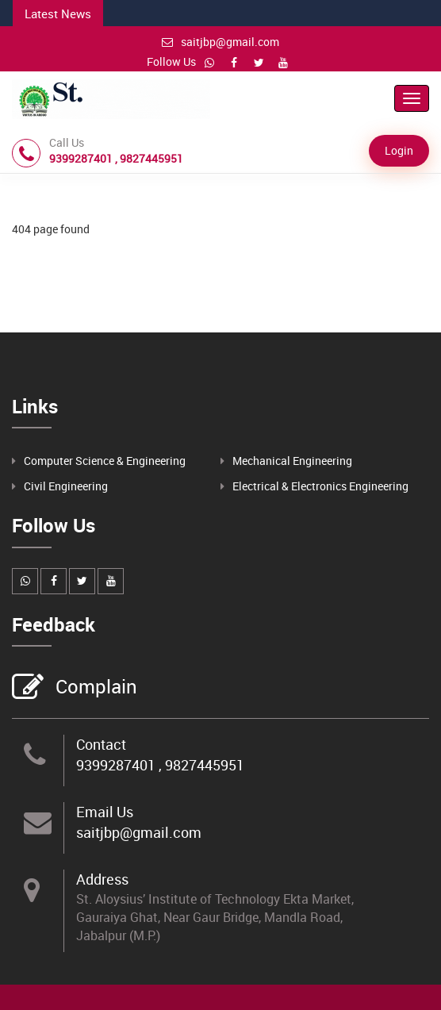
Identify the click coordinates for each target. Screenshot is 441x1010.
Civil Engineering (66, 485)
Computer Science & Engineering (105, 460)
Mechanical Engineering (292, 460)
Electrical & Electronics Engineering (320, 485)
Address (102, 879)
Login (399, 150)
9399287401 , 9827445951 (160, 764)
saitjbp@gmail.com (220, 41)
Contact (101, 744)
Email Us (104, 811)
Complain (94, 688)
